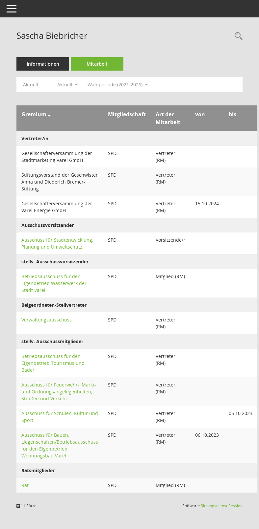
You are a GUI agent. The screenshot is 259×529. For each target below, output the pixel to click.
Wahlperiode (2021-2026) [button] (118, 84)
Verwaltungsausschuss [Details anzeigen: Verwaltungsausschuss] (46, 320)
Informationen (43, 64)
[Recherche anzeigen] (237, 36)
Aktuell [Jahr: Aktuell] (30, 84)
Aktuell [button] (67, 84)
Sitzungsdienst (222, 506)
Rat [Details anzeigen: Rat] (25, 485)
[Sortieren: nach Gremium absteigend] (49, 114)
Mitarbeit (97, 64)
